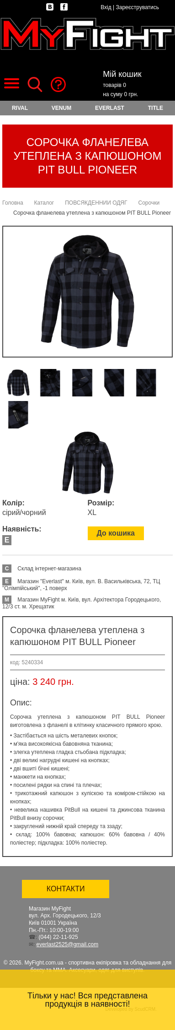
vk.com (49, 7)
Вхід (106, 7)
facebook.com (64, 7)
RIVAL (20, 108)
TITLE (155, 108)
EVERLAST (109, 108)
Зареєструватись (137, 7)
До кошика (116, 533)
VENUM (61, 108)
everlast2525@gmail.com (68, 944)
